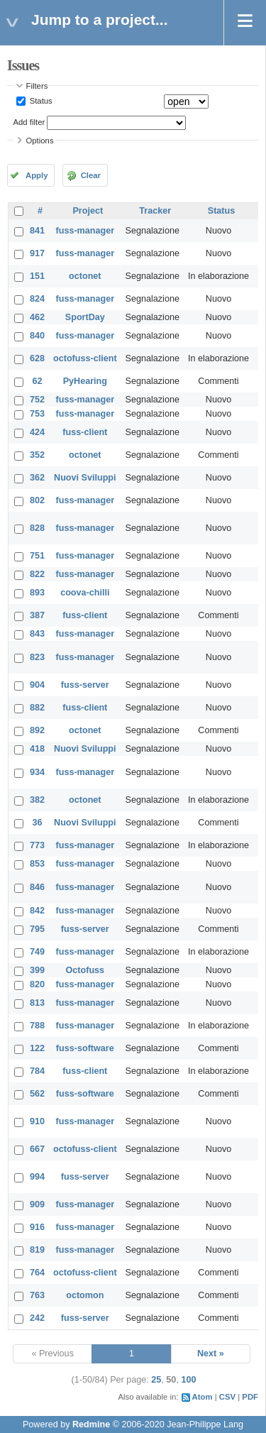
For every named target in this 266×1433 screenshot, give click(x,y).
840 (37, 336)
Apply (37, 175)
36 (38, 823)
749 (37, 952)
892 (37, 730)
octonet (85, 276)
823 (37, 657)
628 (37, 358)
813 (37, 1003)
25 (156, 1380)
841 (37, 231)
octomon (85, 1295)
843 (37, 634)
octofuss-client (85, 358)
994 (37, 1177)
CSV (227, 1397)
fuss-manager (85, 231)
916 (37, 1227)
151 (37, 276)
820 (37, 984)
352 (37, 455)
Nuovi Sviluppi (85, 478)
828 (37, 528)
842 (37, 911)
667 (37, 1149)
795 (37, 929)
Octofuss (85, 970)
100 (188, 1380)
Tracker (155, 211)
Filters (37, 86)
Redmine (91, 1424)
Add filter (29, 122)
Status (40, 101)
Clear (91, 175)
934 (37, 772)
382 (37, 800)
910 (37, 1121)
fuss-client (84, 432)
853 (37, 864)
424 (37, 432)
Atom (202, 1397)
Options (40, 140)
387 (37, 615)
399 (37, 970)
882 (37, 708)
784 (37, 1071)
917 (37, 253)
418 (37, 749)
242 (37, 1318)
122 (37, 1048)
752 (37, 400)
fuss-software (85, 1048)
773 (37, 845)
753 (37, 414)
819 (37, 1250)
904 (37, 685)
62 (38, 381)
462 (37, 317)
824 (37, 299)
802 (37, 500)
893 (37, 593)
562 (37, 1094)
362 (37, 478)
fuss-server (85, 685)
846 (37, 887)
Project (87, 211)
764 (37, 1273)
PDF (250, 1397)
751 (37, 556)
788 (37, 1026)
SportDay (85, 317)
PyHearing (85, 381)
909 (37, 1204)
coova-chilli (84, 593)
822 (37, 574)
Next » (210, 1353)
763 (37, 1295)
